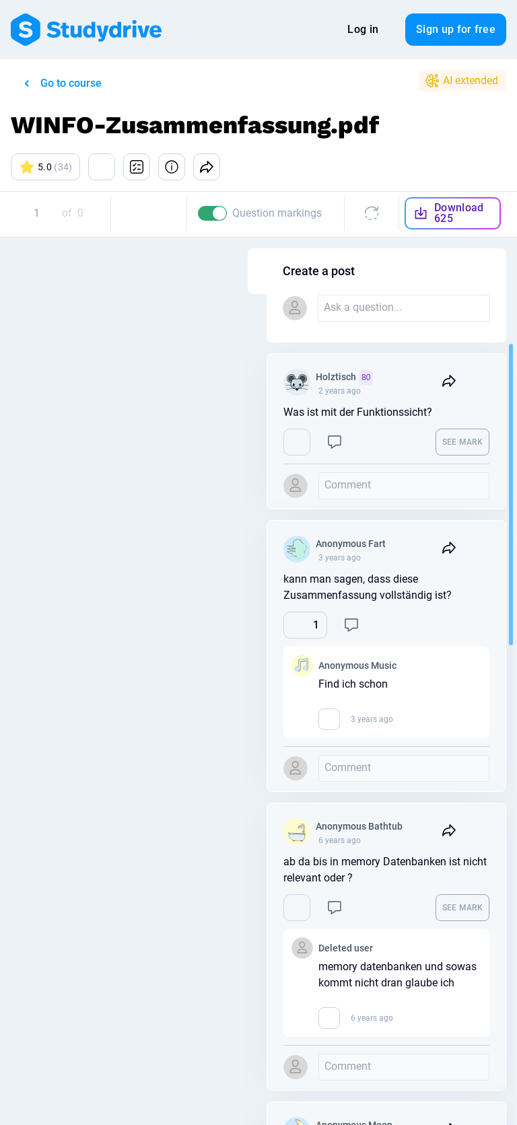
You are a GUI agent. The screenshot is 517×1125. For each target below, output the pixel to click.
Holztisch (427, 378)
